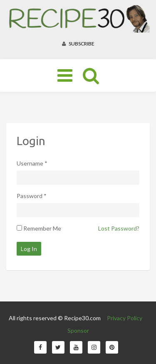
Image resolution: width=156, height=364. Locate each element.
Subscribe (78, 43)
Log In (29, 248)
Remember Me (42, 228)
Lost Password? (118, 228)
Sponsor (78, 330)
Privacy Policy (124, 317)
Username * (32, 163)
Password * (32, 195)
